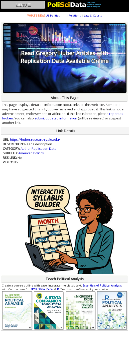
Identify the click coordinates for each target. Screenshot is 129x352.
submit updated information (56, 118)
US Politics (53, 15)
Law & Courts (93, 15)
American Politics (31, 153)
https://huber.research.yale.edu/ (35, 139)
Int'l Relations (72, 15)
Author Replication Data (38, 148)
